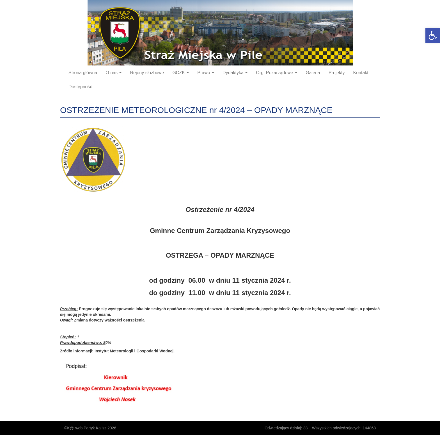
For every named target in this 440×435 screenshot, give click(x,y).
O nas (114, 72)
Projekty (337, 72)
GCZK (180, 72)
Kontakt (360, 72)
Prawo (205, 72)
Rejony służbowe (147, 72)
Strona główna (82, 72)
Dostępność (80, 86)
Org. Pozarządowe (276, 72)
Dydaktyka (235, 72)
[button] (432, 35)
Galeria (313, 72)
